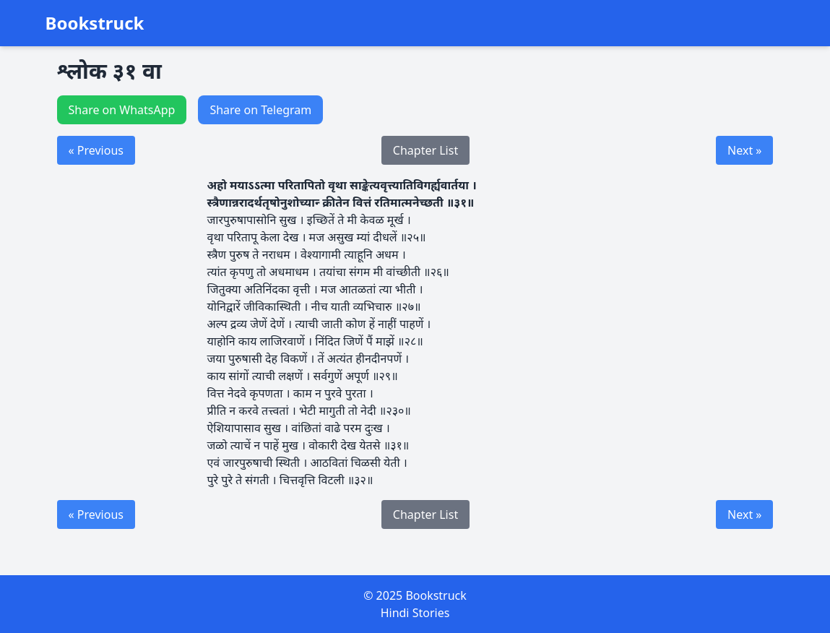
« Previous (96, 150)
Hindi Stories (415, 613)
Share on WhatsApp (122, 110)
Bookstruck (95, 23)
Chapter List (425, 150)
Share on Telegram (260, 110)
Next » (744, 150)
